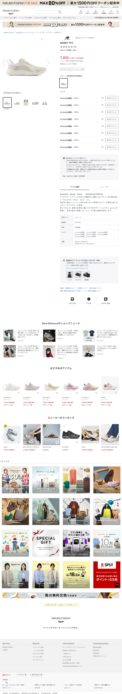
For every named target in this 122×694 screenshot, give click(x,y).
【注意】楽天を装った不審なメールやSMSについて (61, 602)
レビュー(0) (104, 187)
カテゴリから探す (38, 651)
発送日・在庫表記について (67, 286)
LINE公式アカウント (99, 654)
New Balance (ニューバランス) (25, 32)
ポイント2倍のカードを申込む (73, 682)
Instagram (96, 651)
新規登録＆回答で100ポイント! (88, 7)
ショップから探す (38, 648)
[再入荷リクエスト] (111, 98)
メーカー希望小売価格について (92, 289)
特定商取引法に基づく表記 (71, 661)
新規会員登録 (97, 645)
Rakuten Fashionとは (69, 648)
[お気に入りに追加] (102, 98)
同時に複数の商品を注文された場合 (70, 289)
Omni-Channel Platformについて (73, 664)
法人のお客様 (67, 657)
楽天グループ (104, 7)
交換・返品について (95, 286)
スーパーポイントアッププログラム (74, 645)
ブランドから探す (38, 645)
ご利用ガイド (67, 651)
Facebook (96, 648)
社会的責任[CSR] (46, 691)
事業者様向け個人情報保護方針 (30, 691)
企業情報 (5, 691)
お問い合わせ (67, 654)
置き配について (82, 286)
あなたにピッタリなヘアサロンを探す (13, 682)
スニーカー (49, 32)
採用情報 (55, 691)
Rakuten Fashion (9, 32)
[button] (26, 63)
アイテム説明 (74, 187)
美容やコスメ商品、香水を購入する (45, 682)
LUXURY (5, 647)
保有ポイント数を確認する (102, 682)
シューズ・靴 (40, 32)
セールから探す (38, 654)
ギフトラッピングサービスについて (77, 268)
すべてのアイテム (38, 657)
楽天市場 (115, 7)
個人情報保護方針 (14, 691)
